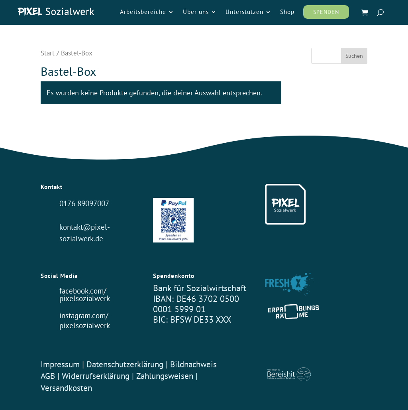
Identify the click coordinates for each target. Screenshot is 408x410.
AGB (48, 375)
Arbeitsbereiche (143, 12)
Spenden (326, 12)
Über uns (196, 12)
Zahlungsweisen (166, 375)
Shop (287, 12)
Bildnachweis (193, 364)
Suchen (354, 55)
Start (48, 53)
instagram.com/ (83, 315)
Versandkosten (66, 387)
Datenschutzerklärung (124, 364)
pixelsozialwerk (84, 298)
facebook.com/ (82, 291)
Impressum (60, 364)
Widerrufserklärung (95, 375)
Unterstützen (244, 12)
